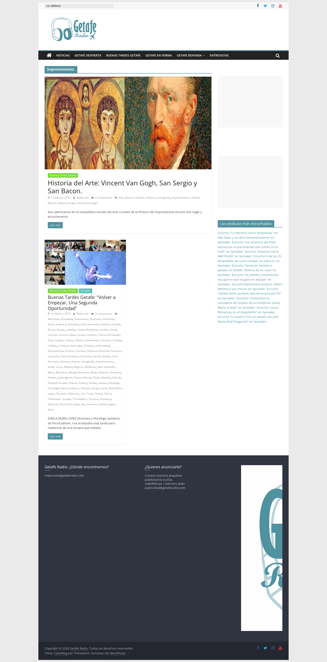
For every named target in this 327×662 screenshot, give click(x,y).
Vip (83, 404)
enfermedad (103, 345)
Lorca (59, 367)
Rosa (64, 388)
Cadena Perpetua (87, 329)
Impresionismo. (181, 197)
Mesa (51, 372)
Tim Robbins (80, 399)
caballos (71, 329)
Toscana (93, 399)
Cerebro (91, 335)
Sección (85, 388)
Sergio (71, 203)
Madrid (68, 367)
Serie (104, 388)
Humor (75, 361)
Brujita (60, 329)
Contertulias (91, 340)
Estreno (80, 351)
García (97, 356)
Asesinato (93, 324)
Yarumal (91, 404)
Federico (92, 351)
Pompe (93, 383)
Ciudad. (59, 340)
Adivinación (81, 319)
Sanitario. (73, 388)
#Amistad (53, 319)
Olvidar (52, 377)
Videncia (53, 404)
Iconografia (163, 197)
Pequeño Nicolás (57, 383)
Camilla (103, 329)
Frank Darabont (69, 356)
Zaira (51, 409)
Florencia (104, 351)
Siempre (61, 393)
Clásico (69, 340)
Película (116, 377)
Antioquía (73, 324)
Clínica (79, 340)
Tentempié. (54, 399)
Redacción (83, 197)
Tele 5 (107, 393)
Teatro (98, 393)
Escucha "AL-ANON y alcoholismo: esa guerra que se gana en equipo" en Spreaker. (248, 279)
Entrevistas (219, 55)
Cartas (81, 335)
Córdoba (117, 340)
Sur (83, 393)
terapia (67, 399)
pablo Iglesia (65, 377)
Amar (51, 324)
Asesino (105, 324)
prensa (103, 383)
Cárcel (113, 329)
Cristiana (139, 197)
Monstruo (61, 372)
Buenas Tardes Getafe (123, 55)
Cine (50, 340)
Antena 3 (61, 324)
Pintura (62, 203)
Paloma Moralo (83, 377)
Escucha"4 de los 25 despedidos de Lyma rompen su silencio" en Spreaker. (249, 260)
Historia (150, 197)
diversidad (76, 345)
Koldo (51, 367)
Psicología (53, 388)
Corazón (105, 340)
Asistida (116, 324)
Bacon (128, 197)
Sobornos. (73, 393)
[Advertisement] (250, 101)
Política (83, 383)
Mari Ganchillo (106, 367)
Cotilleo (52, 345)
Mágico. (78, 367)
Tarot (90, 393)
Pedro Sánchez (102, 377)
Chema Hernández (109, 335)
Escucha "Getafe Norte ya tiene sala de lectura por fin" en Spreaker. (250, 293)
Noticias (63, 55)
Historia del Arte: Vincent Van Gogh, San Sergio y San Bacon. (122, 186)
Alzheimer (108, 319)
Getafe (106, 356)
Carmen (52, 335)
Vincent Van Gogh (87, 203)
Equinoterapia (56, 351)
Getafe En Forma (159, 55)
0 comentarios (101, 197)
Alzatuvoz (95, 319)
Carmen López (67, 335)
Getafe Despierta (88, 55)
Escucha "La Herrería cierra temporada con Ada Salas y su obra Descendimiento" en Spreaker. (248, 237)
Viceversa (105, 399)
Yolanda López (106, 404)
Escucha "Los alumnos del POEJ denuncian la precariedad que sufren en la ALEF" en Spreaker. (248, 247)
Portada (85, 290)
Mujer (94, 372)
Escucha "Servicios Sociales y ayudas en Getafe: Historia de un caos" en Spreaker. (247, 270)
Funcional (85, 356)
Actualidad (67, 319)
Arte (120, 197)
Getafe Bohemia (189, 55)
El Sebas (89, 345)
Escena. (70, 351)
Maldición (90, 367)
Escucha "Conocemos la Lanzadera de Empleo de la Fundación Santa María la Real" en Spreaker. (249, 303)
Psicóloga (113, 383)
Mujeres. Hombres (110, 372)
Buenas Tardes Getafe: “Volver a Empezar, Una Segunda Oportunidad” (82, 302)
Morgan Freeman (79, 372)
